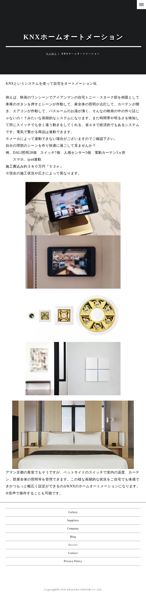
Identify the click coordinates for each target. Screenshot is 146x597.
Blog (73, 536)
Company (73, 528)
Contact (73, 553)
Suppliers (73, 520)
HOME (51, 53)
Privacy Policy (73, 561)
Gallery (73, 512)
